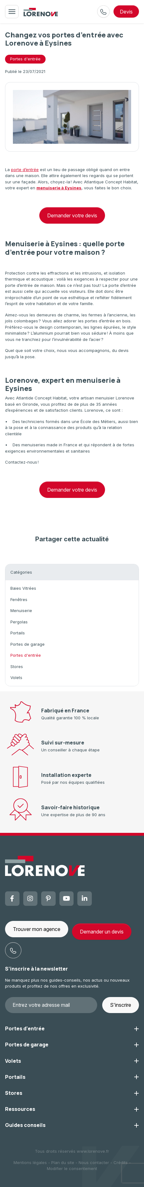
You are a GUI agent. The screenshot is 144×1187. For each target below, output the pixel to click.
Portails (17, 632)
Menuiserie (21, 610)
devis (126, 11)
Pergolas (19, 621)
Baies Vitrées (23, 588)
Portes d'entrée (25, 655)
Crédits (121, 1162)
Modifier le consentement (72, 1168)
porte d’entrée (25, 169)
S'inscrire (120, 1005)
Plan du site (62, 1162)
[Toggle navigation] (12, 11)
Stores (16, 666)
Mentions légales (30, 1162)
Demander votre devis (72, 215)
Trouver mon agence (36, 929)
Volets (16, 677)
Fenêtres (18, 599)
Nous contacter (94, 1162)
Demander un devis (102, 931)
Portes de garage (27, 644)
